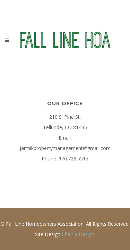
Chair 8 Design (78, 234)
